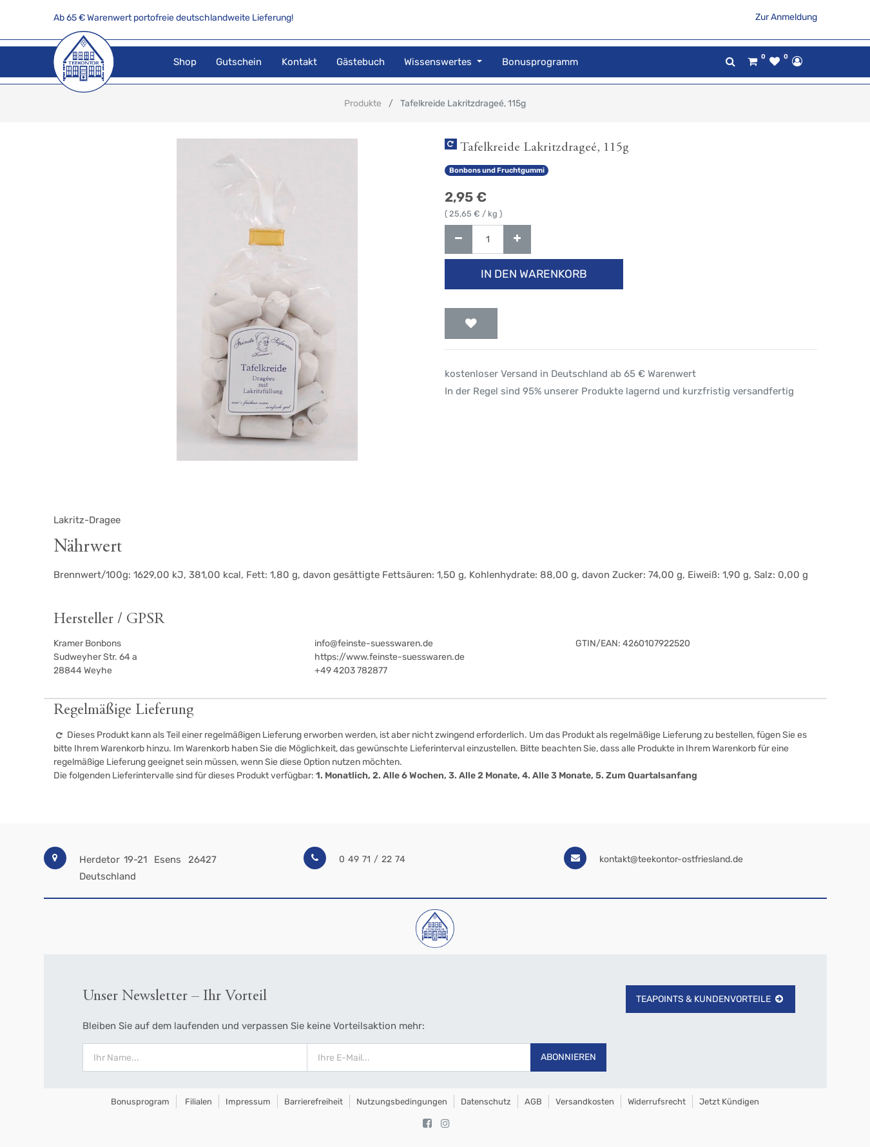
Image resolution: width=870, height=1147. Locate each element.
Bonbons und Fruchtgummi (497, 170)
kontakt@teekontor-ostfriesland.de (671, 859)
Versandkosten (585, 1101)
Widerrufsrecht (657, 1101)
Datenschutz (486, 1101)
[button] (471, 323)
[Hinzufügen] (517, 239)
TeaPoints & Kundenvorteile (710, 999)
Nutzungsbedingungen (401, 1101)
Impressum (248, 1101)
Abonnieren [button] (568, 1057)
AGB (533, 1101)
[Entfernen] (458, 239)
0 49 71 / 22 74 (372, 859)
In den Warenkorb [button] (534, 273)
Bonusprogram (139, 1101)
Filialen (197, 1101)
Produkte (363, 103)
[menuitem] (185, 62)
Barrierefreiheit (313, 1101)
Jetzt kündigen (729, 1101)
